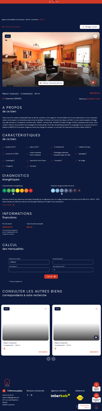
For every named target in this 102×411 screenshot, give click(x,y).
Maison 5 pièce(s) (12, 344)
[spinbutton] (73, 270)
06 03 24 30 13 (7, 395)
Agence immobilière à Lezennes (13, 20)
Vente (28, 20)
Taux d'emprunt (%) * (59, 266)
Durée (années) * (58, 259)
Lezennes (34, 20)
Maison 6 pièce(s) (63, 344)
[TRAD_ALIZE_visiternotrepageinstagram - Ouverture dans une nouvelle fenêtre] (31, 395)
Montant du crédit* (14, 259)
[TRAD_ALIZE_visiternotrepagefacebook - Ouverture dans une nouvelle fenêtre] (27, 395)
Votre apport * (13, 266)
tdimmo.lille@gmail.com (10, 397)
